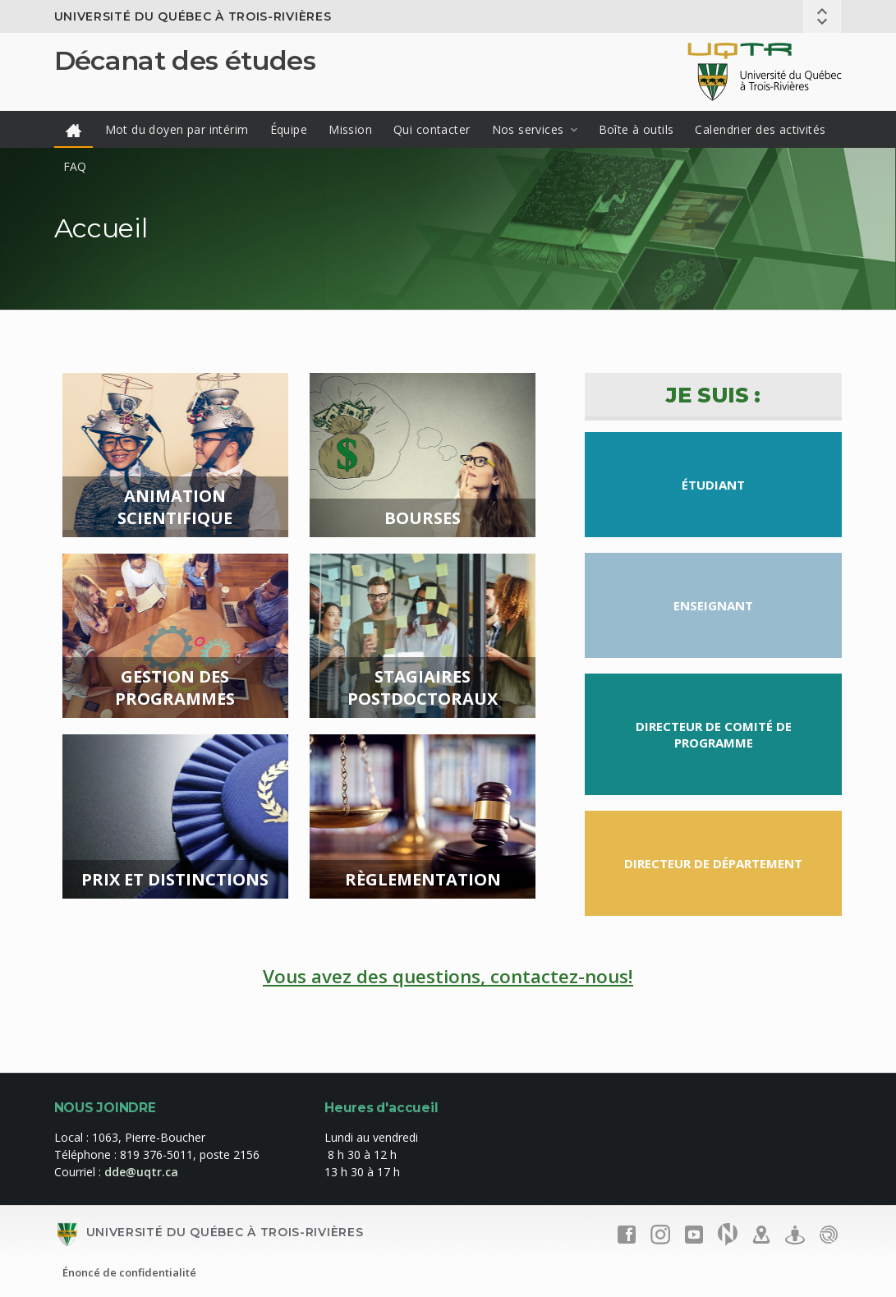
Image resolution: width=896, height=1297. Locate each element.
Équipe (289, 129)
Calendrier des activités (760, 129)
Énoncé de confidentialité (129, 1272)
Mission (350, 129)
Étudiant (713, 484)
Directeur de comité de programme (714, 734)
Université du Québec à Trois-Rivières (193, 16)
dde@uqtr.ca (141, 1172)
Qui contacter (431, 129)
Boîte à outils (636, 129)
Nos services (528, 129)
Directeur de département (713, 863)
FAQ (75, 166)
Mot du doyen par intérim (177, 129)
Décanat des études (184, 60)
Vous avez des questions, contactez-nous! (448, 976)
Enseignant (713, 605)
